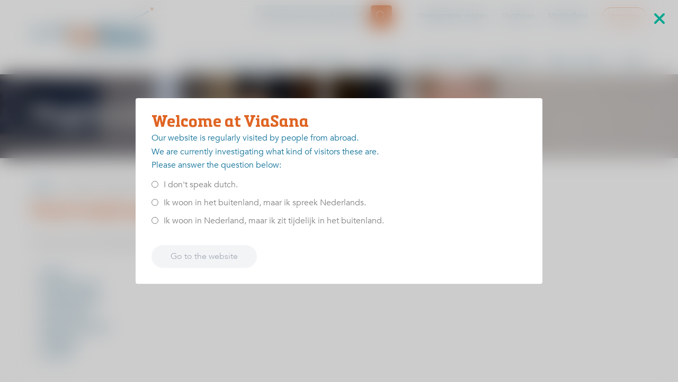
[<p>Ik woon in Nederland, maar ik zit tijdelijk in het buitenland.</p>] (154, 220)
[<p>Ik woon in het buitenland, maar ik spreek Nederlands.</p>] (154, 202)
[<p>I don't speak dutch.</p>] (154, 184)
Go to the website (204, 256)
